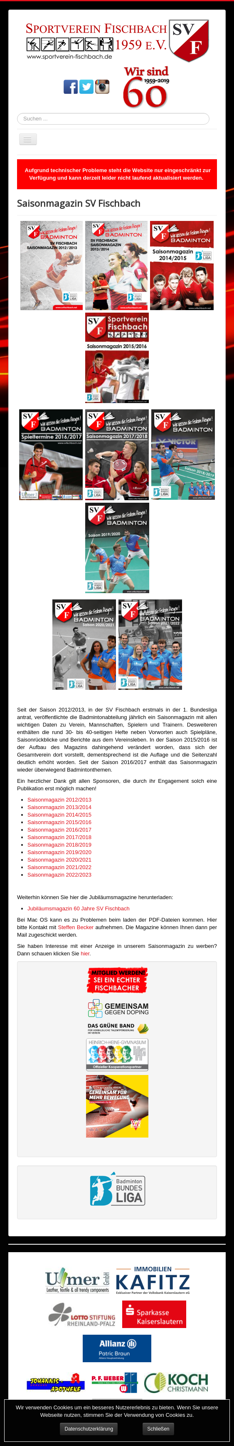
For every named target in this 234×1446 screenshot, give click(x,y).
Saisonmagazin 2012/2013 (59, 800)
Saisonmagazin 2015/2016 (59, 822)
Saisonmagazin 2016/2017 (59, 830)
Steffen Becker (76, 927)
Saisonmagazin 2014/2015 (59, 815)
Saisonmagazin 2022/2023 (59, 875)
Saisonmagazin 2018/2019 (59, 845)
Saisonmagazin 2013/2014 (59, 807)
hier (85, 953)
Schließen (158, 1429)
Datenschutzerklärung (88, 1429)
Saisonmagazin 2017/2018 (59, 837)
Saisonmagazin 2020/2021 (59, 860)
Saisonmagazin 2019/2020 (59, 852)
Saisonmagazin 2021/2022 (59, 867)
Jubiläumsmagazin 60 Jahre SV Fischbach (78, 908)
